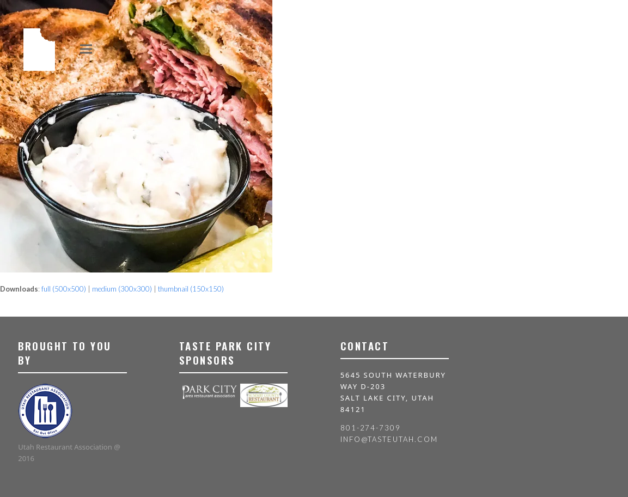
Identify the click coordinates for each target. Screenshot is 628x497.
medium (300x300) (122, 288)
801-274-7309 (370, 427)
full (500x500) (63, 288)
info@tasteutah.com (389, 439)
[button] (86, 48)
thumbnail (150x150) (191, 288)
